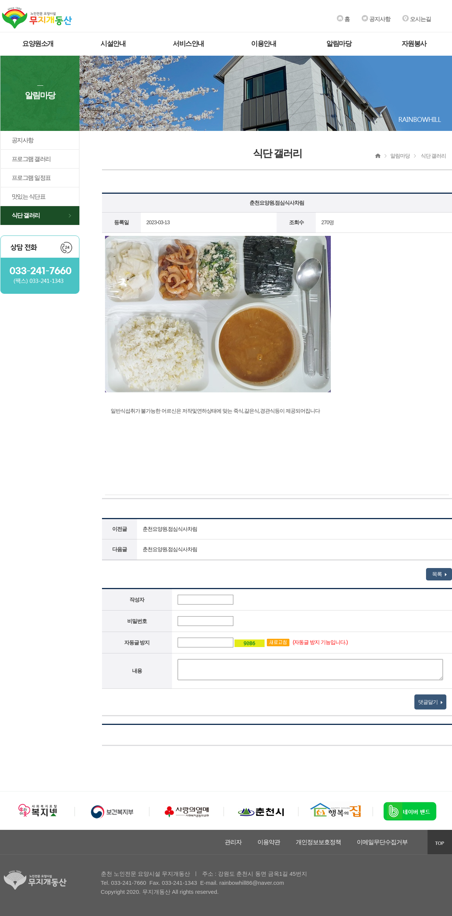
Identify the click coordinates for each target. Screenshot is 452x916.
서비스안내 (188, 43)
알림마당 (338, 43)
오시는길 (416, 19)
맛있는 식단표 (29, 196)
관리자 (233, 842)
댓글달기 (430, 702)
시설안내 (112, 43)
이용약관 (268, 842)
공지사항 (376, 19)
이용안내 (263, 43)
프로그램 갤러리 (31, 159)
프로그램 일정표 (31, 178)
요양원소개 (37, 43)
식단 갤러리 (26, 215)
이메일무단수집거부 (382, 842)
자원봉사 (414, 43)
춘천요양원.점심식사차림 (170, 529)
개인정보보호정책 (318, 842)
